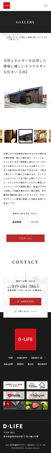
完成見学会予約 (33, 373)
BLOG (31, 364)
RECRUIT (42, 364)
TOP (10, 357)
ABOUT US (37, 357)
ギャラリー (17, 35)
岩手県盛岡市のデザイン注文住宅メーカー (25, 445)
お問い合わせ (16, 373)
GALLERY (8, 364)
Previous (0, 103)
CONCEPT (22, 357)
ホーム (8, 35)
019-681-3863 (25, 286)
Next (49, 103)
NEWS (20, 364)
